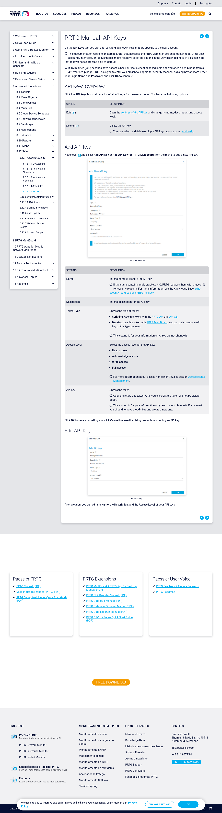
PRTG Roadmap (165, 591)
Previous (202, 36)
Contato (176, 3)
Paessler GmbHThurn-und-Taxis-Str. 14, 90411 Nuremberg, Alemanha (190, 738)
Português (206, 3)
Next (207, 36)
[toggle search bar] (209, 14)
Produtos (41, 13)
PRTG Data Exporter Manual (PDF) (106, 611)
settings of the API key (134, 112)
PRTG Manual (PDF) (28, 586)
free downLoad (111, 682)
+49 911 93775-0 (182, 754)
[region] (111, 804)
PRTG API (157, 316)
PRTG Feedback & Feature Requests (177, 586)
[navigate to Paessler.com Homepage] (19, 13)
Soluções (60, 13)
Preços (76, 13)
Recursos (93, 13)
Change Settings (160, 804)
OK (188, 804)
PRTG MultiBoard (157, 322)
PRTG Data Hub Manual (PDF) (104, 600)
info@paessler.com (183, 747)
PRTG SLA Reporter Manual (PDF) (106, 595)
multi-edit (187, 131)
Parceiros (111, 13)
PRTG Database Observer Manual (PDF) (110, 606)
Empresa (162, 3)
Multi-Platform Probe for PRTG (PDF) (38, 591)
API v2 (173, 316)
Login (188, 3)
